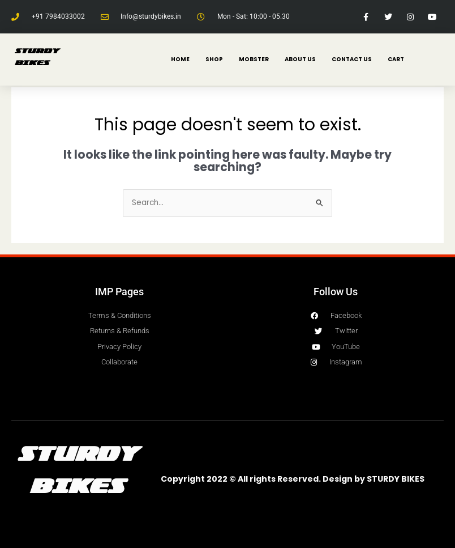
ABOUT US (300, 59)
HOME (180, 59)
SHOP (214, 59)
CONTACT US (352, 59)
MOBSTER (254, 59)
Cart (396, 59)
